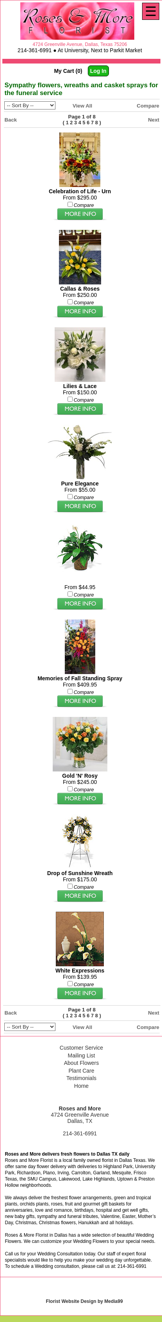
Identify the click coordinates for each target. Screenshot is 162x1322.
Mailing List (81, 1055)
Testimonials (81, 1078)
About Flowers (81, 1063)
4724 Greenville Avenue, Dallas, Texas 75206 (80, 44)
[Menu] (150, 11)
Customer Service (81, 1048)
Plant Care (81, 1071)
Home (81, 1086)
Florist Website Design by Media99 (84, 1301)
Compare (148, 106)
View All (82, 106)
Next (153, 120)
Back (10, 120)
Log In (98, 71)
